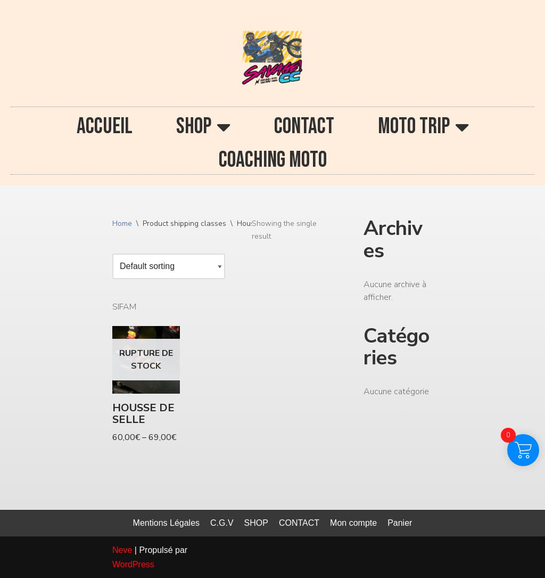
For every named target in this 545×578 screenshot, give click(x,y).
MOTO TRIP (423, 126)
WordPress (133, 564)
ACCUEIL (105, 126)
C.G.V (222, 522)
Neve (122, 550)
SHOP (203, 126)
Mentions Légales (166, 522)
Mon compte (353, 522)
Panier (399, 522)
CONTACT (304, 126)
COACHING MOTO (273, 160)
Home (122, 223)
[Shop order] (168, 266)
